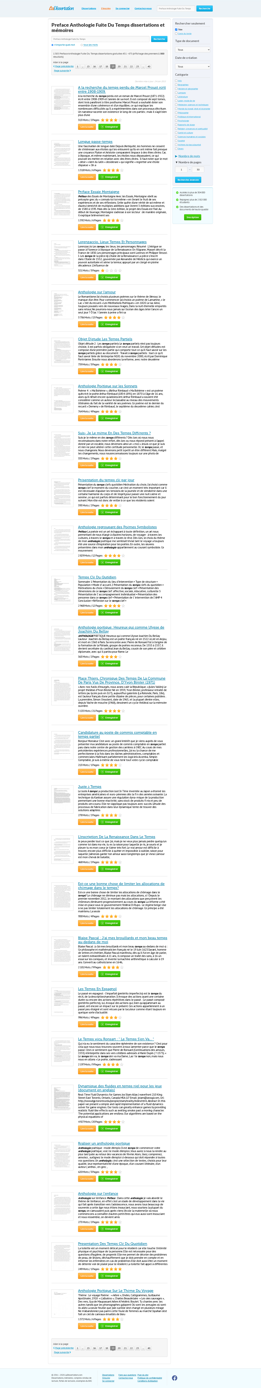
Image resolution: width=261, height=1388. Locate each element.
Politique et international (188, 116)
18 (106, 66)
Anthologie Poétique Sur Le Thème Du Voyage (115, 1291)
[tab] (192, 156)
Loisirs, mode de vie (185, 100)
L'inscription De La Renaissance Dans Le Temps (116, 837)
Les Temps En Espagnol (97, 989)
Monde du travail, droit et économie (192, 108)
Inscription (193, 217)
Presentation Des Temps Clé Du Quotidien (112, 1244)
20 (119, 66)
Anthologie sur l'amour (97, 292)
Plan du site (142, 1375)
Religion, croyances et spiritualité (191, 128)
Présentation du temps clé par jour (106, 480)
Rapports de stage (185, 124)
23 (137, 66)
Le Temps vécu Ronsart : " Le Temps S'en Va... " (116, 1039)
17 (100, 66)
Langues (180, 92)
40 (148, 66)
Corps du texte (183, 33)
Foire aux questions (127, 1375)
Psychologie (182, 120)
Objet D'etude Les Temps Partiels (105, 339)
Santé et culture (184, 132)
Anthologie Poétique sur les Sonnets (107, 386)
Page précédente (64, 66)
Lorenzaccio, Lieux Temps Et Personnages (112, 242)
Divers (179, 148)
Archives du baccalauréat (188, 144)
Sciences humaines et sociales (190, 136)
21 (125, 66)
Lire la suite (87, 126)
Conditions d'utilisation (147, 1381)
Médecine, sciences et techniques (191, 104)
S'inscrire (106, 8)
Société (180, 140)
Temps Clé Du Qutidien (97, 577)
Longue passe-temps (95, 142)
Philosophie (181, 112)
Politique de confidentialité (149, 1378)
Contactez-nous (142, 8)
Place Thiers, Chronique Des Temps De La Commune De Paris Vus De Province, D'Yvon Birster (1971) (121, 680)
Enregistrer (109, 126)
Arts (178, 80)
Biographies (181, 84)
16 (94, 66)
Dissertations (89, 8)
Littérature (181, 96)
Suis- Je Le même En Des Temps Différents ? (114, 433)
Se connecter (123, 8)
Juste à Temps (89, 787)
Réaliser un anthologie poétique (104, 1143)
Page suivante (61, 70)
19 (113, 67)
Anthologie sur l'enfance (98, 1194)
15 (88, 66)
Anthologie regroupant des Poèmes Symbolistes (117, 527)
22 (131, 66)
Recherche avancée (188, 179)
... (82, 66)
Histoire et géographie (186, 88)
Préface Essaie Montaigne (98, 192)
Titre (178, 29)
